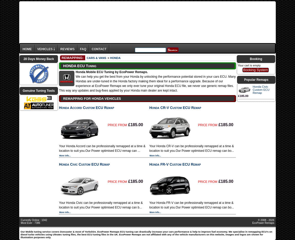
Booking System (255, 70)
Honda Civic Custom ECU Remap (84, 164)
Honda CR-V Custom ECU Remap (175, 108)
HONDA (115, 57)
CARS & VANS (96, 57)
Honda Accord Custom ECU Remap (86, 108)
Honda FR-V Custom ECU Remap (175, 164)
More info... (65, 155)
